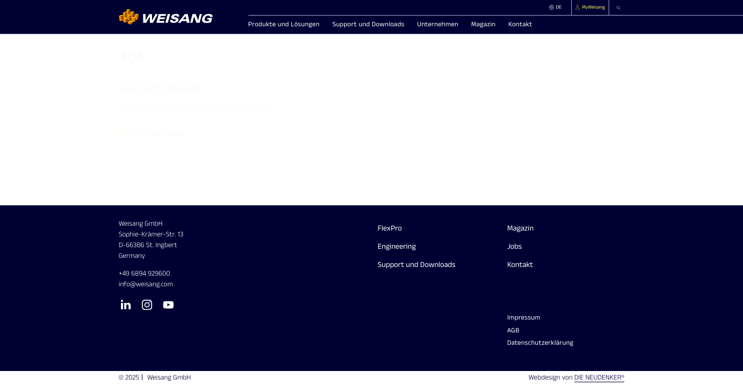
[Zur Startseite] (153, 133)
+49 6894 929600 (144, 274)
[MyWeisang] (590, 7)
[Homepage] (177, 17)
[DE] (558, 7)
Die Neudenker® (599, 378)
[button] (616, 7)
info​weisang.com (146, 285)
